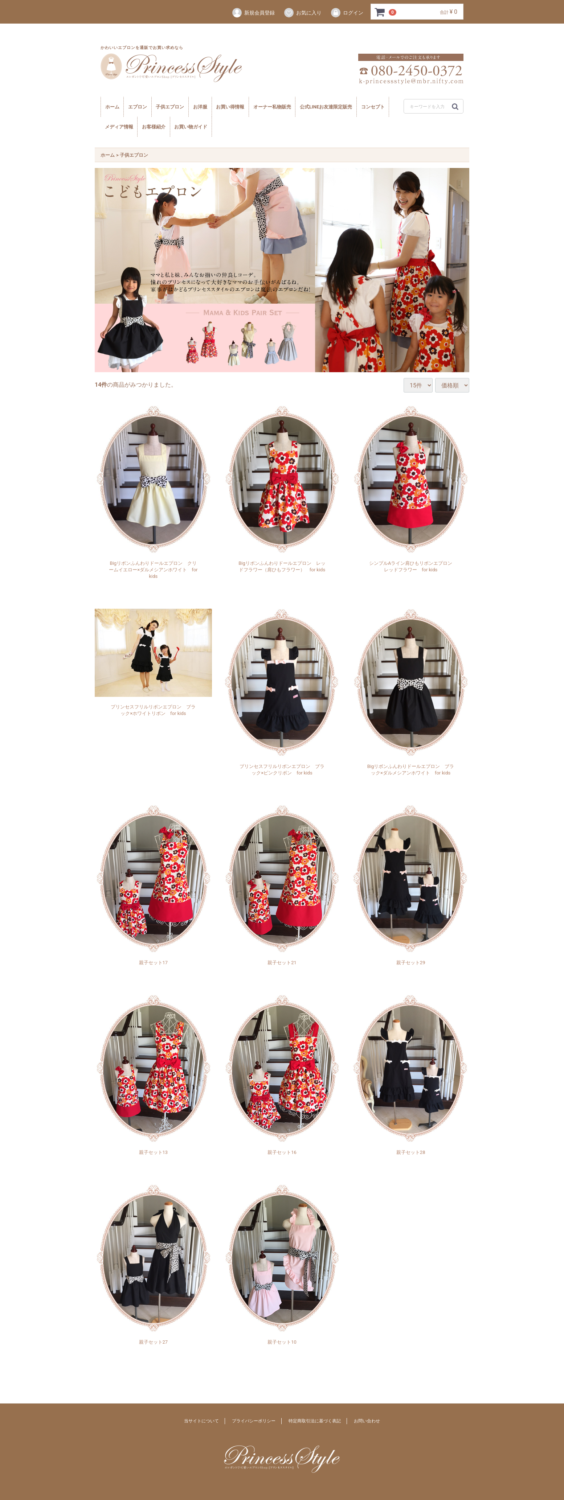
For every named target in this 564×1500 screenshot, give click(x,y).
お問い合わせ (367, 1420)
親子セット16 (282, 1152)
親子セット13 (153, 1152)
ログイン (346, 12)
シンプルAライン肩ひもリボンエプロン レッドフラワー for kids (412, 566)
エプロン (137, 107)
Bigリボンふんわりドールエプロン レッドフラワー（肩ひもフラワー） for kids (282, 566)
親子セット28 (410, 1152)
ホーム (112, 107)
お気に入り (302, 12)
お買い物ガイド (190, 127)
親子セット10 (282, 1341)
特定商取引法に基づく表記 (315, 1420)
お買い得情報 (230, 107)
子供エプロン (170, 107)
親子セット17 (153, 962)
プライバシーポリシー (253, 1420)
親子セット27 (153, 1341)
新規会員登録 (253, 12)
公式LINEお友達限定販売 (326, 107)
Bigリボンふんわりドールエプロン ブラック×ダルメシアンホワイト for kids (410, 769)
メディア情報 (119, 127)
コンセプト (373, 107)
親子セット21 (282, 962)
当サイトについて (201, 1420)
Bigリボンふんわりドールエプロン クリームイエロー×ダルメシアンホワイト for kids (153, 569)
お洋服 (200, 107)
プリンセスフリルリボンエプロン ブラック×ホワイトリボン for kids (153, 710)
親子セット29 (410, 962)
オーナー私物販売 (272, 107)
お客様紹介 (153, 127)
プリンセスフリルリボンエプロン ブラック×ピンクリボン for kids (282, 769)
